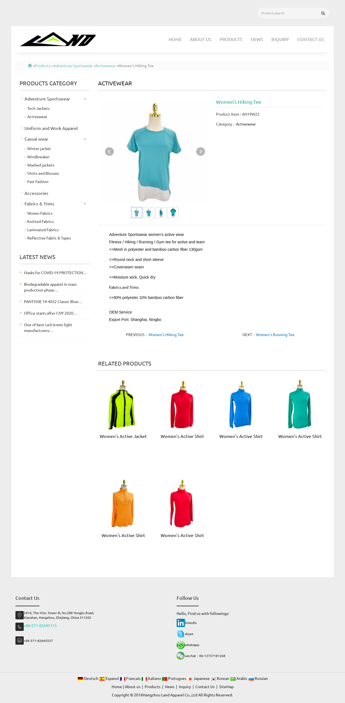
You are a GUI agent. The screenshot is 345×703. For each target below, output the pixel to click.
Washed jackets (40, 164)
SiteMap (226, 686)
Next (200, 151)
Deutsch (88, 678)
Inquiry (280, 39)
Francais (130, 678)
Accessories (36, 193)
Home (175, 39)
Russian (258, 678)
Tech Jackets (38, 108)
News (257, 39)
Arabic (239, 678)
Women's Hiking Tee (166, 334)
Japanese (199, 678)
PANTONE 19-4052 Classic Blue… (53, 301)
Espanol (109, 678)
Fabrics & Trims (39, 203)
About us (200, 39)
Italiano (151, 678)
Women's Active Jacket (123, 436)
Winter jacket (39, 148)
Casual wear (36, 138)
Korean (220, 678)
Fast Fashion (37, 181)
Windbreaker (38, 156)
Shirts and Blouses (43, 173)
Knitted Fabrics (40, 221)
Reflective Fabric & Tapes (49, 237)
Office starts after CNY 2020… (50, 312)
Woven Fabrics (39, 213)
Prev (109, 151)
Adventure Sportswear (73, 65)
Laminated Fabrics (43, 229)
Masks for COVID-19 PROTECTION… (55, 272)
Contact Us (310, 39)
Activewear (105, 65)
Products (231, 39)
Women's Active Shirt (182, 436)
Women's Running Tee (275, 334)
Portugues (174, 678)
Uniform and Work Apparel (51, 128)
